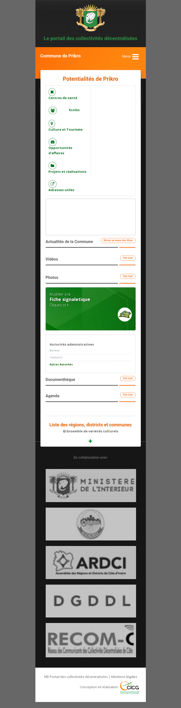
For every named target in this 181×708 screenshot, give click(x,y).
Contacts (56, 363)
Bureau (55, 356)
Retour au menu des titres (118, 246)
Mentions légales (124, 682)
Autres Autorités (61, 370)
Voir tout (128, 264)
